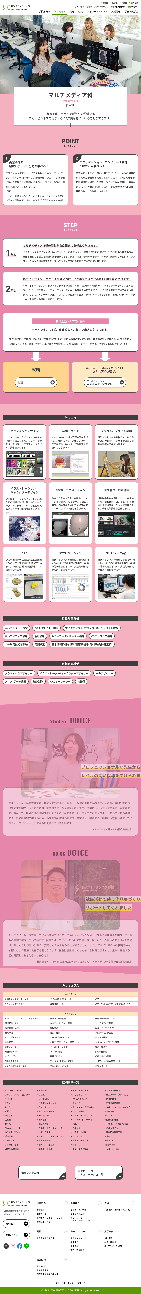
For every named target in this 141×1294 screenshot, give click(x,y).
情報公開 (41, 1259)
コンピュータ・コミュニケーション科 (99, 382)
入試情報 (115, 11)
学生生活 (74, 1242)
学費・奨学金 (131, 11)
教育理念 (41, 1210)
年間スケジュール (78, 1238)
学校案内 (43, 11)
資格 (72, 11)
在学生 (114, 2)
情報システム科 (77, 1214)
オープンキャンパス (97, 6)
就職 (80, 11)
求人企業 (134, 2)
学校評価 (41, 1266)
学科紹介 (58, 11)
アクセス (79, 6)
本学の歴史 (42, 1214)
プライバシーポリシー (65, 1282)
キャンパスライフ (96, 11)
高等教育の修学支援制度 (47, 1274)
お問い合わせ (118, 6)
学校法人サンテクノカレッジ (49, 1218)
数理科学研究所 (43, 1222)
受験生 (105, 2)
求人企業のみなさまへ (46, 1238)
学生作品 (74, 1246)
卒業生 (124, 2)
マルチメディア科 (78, 1210)
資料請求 (133, 6)
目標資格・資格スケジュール (117, 1210)
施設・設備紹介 (77, 1250)
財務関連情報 (43, 1270)
